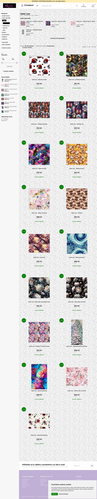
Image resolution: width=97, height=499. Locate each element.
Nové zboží (5, 42)
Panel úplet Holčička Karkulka (10, 110)
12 (87, 46)
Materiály (42, 483)
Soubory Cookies (26, 485)
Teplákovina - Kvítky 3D (9, 98)
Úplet (32, 15)
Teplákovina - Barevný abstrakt (11, 106)
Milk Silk (5, 27)
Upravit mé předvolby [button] (63, 494)
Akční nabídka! (6, 44)
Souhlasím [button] (54, 494)
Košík (94, 5)
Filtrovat (9, 66)
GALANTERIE (5, 34)
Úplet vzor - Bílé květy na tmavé (76, 301)
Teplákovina (6, 25)
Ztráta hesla (25, 483)
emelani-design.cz (30, 496)
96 (95, 46)
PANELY (4, 32)
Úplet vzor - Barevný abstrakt (39, 390)
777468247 (29, 5)
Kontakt (42, 482)
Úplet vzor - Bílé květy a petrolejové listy (39, 301)
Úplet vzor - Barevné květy (58, 21)
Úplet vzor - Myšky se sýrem (76, 168)
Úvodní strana (25, 479)
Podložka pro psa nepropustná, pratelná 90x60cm (11, 79)
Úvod (21, 15)
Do (12, 58)
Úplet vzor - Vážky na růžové (39, 213)
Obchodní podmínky (45, 485)
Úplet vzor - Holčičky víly (76, 124)
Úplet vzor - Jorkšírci (76, 213)
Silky (4, 30)
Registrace (24, 482)
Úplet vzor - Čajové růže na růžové (85, 21)
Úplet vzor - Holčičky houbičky (77, 79)
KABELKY (4, 36)
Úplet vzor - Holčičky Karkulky (39, 124)
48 (92, 46)
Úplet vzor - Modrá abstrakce (77, 257)
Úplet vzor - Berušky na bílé (39, 79)
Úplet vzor (37, 15)
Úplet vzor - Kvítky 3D (39, 257)
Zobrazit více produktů (58, 38)
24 (89, 46)
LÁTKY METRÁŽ (27, 15)
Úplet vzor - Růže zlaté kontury (39, 435)
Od (2, 58)
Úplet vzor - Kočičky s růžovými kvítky (39, 346)
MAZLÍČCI (4, 39)
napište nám (4, 120)
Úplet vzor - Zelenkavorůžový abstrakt (76, 346)
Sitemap (24, 486)
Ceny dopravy (43, 479)
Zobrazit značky (6, 47)
